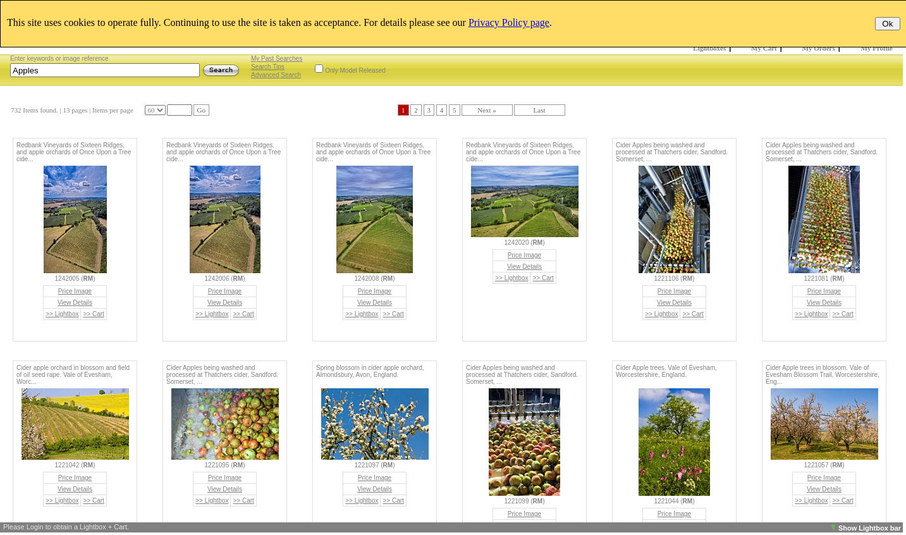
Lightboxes (709, 48)
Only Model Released (355, 70)
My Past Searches (276, 58)
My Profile (877, 48)
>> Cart (93, 314)
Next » (486, 110)
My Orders (818, 48)
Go (201, 110)
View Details (75, 302)
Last (540, 110)
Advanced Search (276, 74)
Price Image (75, 291)
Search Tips (268, 66)
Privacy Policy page (508, 22)
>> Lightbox (62, 314)
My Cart (764, 48)
